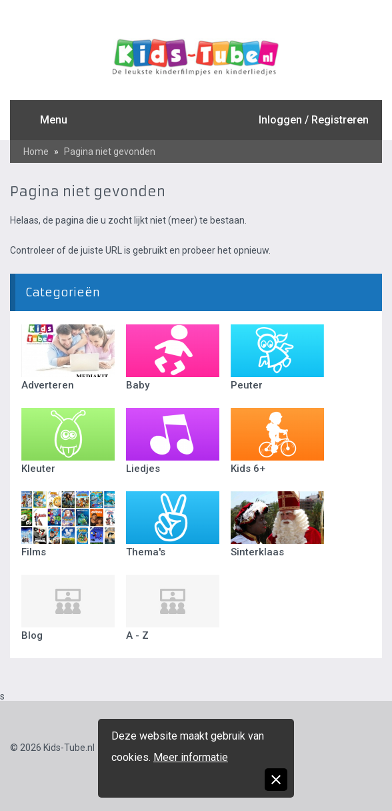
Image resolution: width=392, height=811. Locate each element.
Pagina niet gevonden (109, 151)
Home (36, 151)
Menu (53, 119)
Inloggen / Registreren (314, 119)
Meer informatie (190, 757)
